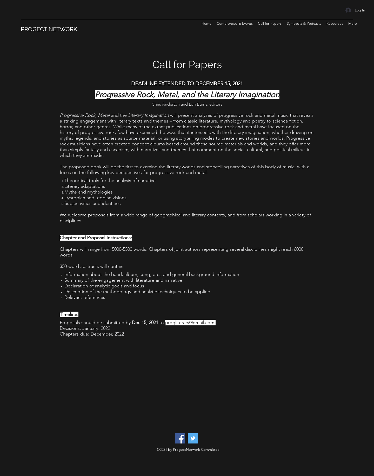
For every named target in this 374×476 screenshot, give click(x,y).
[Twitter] (193, 438)
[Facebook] (180, 438)
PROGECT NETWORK (49, 29)
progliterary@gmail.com (189, 322)
